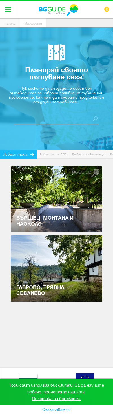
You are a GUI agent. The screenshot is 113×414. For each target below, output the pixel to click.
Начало (9, 23)
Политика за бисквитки (56, 398)
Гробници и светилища (88, 154)
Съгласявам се (56, 409)
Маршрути (33, 23)
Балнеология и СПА (53, 154)
